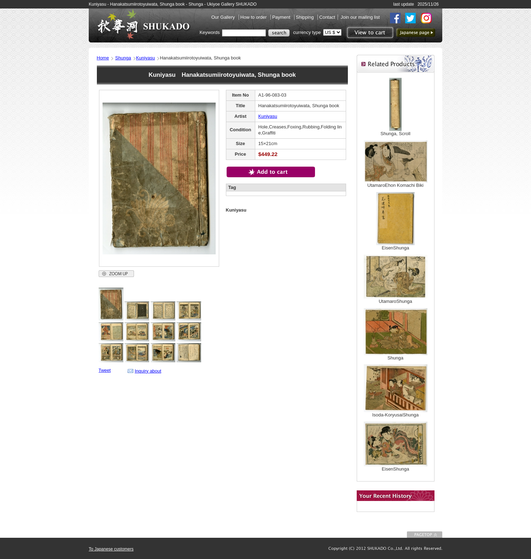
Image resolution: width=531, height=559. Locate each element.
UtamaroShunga (395, 301)
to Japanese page (415, 32)
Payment (282, 17)
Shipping (305, 17)
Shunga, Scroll (395, 133)
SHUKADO (143, 24)
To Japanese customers (111, 549)
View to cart (369, 32)
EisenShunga (395, 247)
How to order (254, 17)
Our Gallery (223, 17)
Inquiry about (148, 371)
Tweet (105, 370)
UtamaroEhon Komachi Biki (395, 185)
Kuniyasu (145, 57)
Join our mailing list (360, 17)
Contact (327, 17)
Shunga (123, 57)
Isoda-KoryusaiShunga (395, 414)
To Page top (424, 534)
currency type (307, 32)
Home (103, 57)
